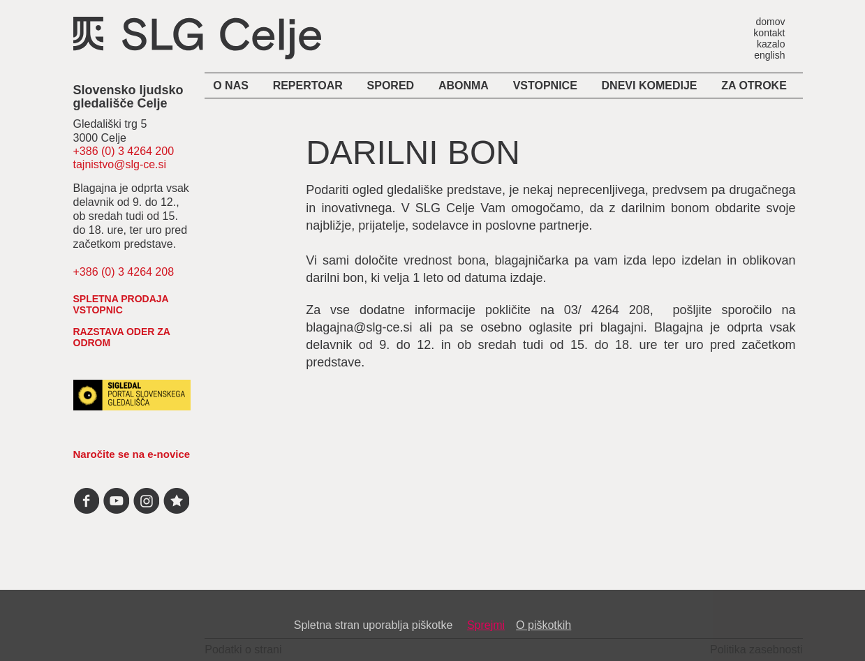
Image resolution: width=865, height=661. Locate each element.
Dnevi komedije (649, 85)
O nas (231, 85)
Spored (391, 85)
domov (770, 21)
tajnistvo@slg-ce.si (120, 164)
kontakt (769, 32)
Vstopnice (545, 85)
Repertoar (308, 85)
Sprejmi (486, 625)
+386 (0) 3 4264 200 (124, 151)
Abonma (463, 85)
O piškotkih (543, 625)
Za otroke (754, 85)
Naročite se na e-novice (132, 454)
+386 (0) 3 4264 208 (124, 272)
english (769, 55)
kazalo (771, 43)
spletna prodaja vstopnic (121, 304)
